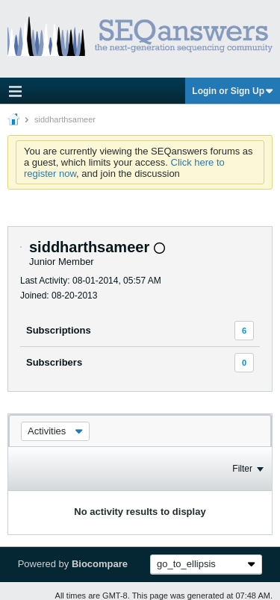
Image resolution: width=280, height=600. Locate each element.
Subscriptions (58, 330)
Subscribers (54, 362)
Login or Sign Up (232, 91)
